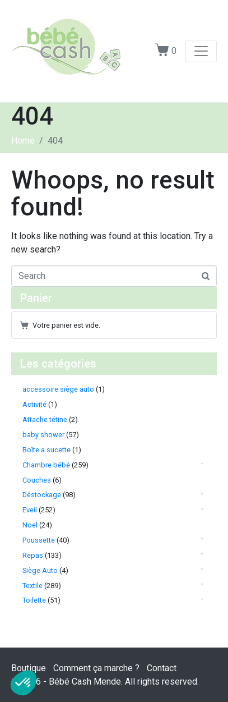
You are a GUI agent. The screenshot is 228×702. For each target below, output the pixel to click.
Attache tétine (44, 419)
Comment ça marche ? (96, 668)
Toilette (34, 600)
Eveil (29, 510)
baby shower (43, 434)
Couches (36, 480)
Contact (161, 668)
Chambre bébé (46, 465)
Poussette (38, 540)
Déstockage (41, 494)
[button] (23, 682)
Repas (32, 555)
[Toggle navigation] (201, 51)
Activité (34, 404)
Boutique (28, 668)
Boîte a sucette (46, 450)
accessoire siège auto (58, 389)
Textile (32, 585)
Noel (30, 525)
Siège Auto (40, 570)
